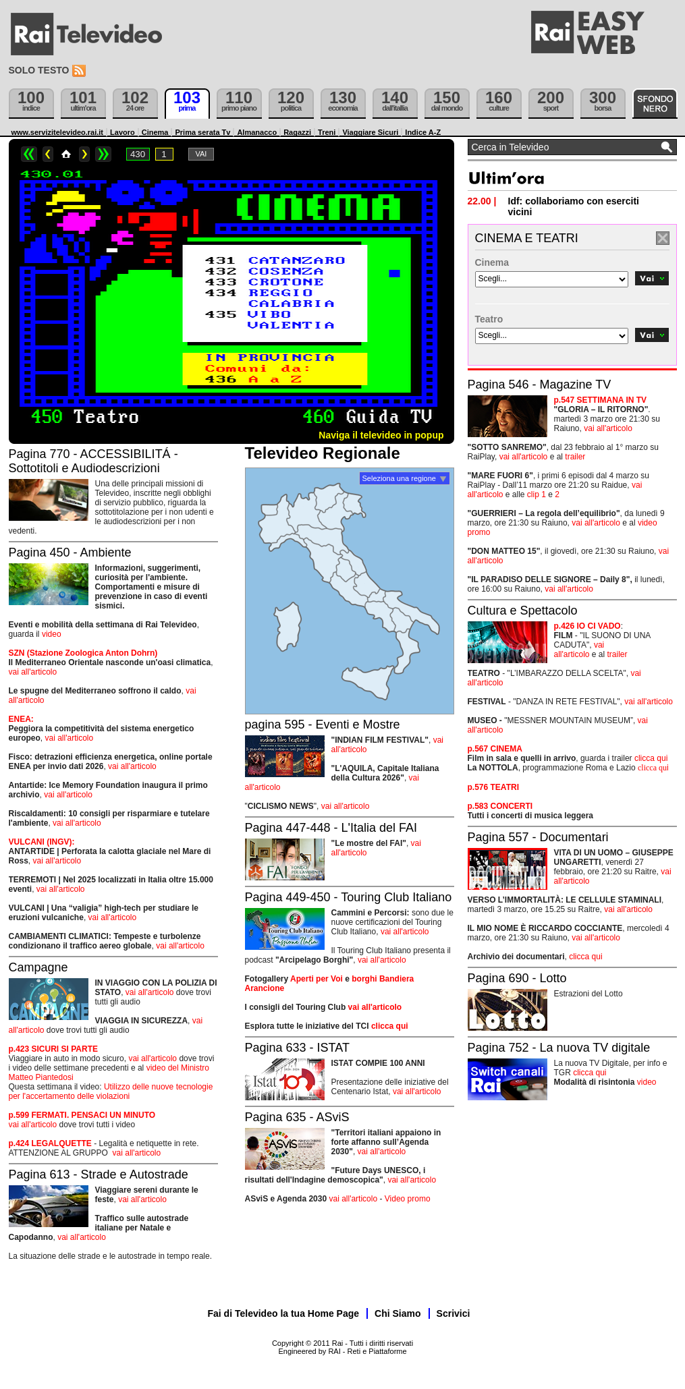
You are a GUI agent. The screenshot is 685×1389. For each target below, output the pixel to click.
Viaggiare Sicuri (370, 132)
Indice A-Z (423, 132)
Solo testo (39, 70)
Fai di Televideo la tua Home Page (284, 1313)
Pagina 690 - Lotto (517, 978)
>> (103, 154)
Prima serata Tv (202, 132)
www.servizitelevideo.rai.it (57, 132)
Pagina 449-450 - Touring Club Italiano (348, 897)
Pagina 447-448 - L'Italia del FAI (331, 827)
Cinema (155, 132)
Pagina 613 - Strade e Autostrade (98, 1174)
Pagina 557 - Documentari (538, 837)
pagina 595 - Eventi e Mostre (322, 724)
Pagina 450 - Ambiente (70, 552)
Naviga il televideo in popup (381, 435)
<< (29, 154)
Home (66, 154)
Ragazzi (297, 132)
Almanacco (257, 132)
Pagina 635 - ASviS (297, 1117)
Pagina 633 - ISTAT (297, 1047)
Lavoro (122, 132)
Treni (326, 132)
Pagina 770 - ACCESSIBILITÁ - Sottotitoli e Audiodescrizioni (93, 461)
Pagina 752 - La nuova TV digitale (559, 1047)
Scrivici (453, 1313)
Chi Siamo (397, 1313)
